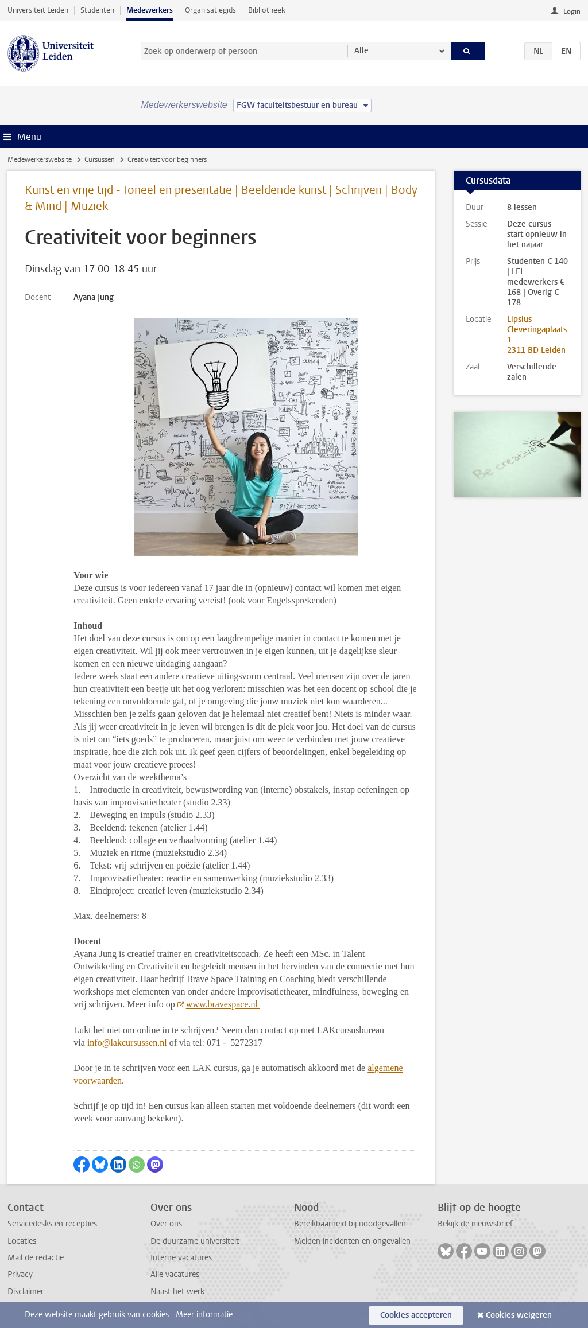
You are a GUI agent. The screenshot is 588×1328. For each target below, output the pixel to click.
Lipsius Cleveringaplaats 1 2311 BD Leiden (537, 335)
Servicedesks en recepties (52, 1223)
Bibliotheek (266, 10)
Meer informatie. (205, 1314)
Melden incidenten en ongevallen (352, 1241)
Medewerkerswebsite (39, 159)
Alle (361, 50)
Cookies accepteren (416, 1315)
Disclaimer (25, 1291)
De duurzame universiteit (194, 1241)
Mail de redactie (35, 1257)
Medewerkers (149, 10)
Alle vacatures (174, 1274)
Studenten (97, 10)
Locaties (21, 1241)
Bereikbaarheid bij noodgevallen (350, 1223)
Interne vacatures (181, 1257)
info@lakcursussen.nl (127, 1042)
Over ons (166, 1223)
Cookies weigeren (519, 1315)
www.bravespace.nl (223, 1004)
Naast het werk (177, 1291)
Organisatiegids (210, 10)
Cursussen (99, 159)
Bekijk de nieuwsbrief (475, 1223)
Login (572, 11)
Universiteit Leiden (37, 10)
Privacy (20, 1274)
